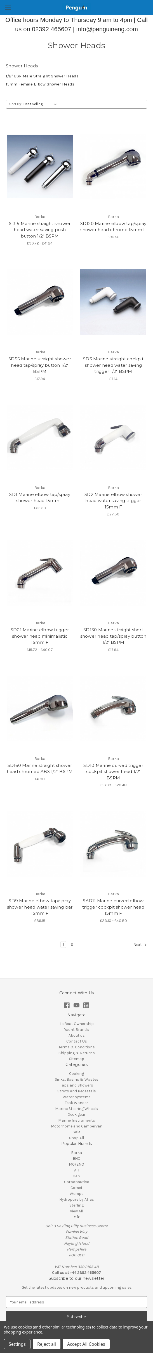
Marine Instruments (76, 1120)
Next (140, 945)
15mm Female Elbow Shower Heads (40, 84)
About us (77, 1035)
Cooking (76, 1073)
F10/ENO (76, 1164)
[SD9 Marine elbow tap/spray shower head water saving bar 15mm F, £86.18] (40, 844)
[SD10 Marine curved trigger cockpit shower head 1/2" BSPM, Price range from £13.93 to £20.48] (113, 708)
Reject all (46, 1344)
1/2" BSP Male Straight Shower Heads (42, 76)
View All (76, 1211)
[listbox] (41, 104)
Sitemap (76, 1058)
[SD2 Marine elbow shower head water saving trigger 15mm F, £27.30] (113, 437)
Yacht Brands (76, 1029)
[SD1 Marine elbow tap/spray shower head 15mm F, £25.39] (40, 437)
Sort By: (15, 104)
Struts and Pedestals (76, 1091)
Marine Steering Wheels (76, 1108)
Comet (76, 1187)
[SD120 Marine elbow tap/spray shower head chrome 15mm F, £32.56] (113, 166)
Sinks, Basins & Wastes (76, 1079)
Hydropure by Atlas (76, 1199)
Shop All (76, 1138)
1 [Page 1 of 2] (63, 944)
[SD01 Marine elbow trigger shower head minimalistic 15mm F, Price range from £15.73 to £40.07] (40, 573)
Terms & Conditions (76, 1047)
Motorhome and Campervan (76, 1126)
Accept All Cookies (86, 1344)
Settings (17, 1344)
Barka (76, 1152)
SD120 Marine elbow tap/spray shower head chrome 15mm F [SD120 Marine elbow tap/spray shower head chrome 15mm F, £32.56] (113, 227)
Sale (76, 1132)
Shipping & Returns (76, 1053)
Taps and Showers (76, 1085)
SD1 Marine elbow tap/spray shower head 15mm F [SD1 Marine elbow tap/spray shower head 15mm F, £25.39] (39, 497)
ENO (77, 1158)
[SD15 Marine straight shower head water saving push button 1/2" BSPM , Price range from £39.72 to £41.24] (40, 166)
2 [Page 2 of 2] (72, 944)
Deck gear (76, 1114)
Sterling (76, 1205)
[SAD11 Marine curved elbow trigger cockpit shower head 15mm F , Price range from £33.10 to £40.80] (113, 844)
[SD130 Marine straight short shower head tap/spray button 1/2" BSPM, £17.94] (113, 573)
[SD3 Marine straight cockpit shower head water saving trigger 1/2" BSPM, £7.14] (113, 302)
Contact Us (76, 1041)
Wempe (76, 1193)
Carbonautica (76, 1182)
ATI (76, 1170)
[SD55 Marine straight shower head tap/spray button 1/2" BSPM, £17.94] (40, 302)
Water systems (77, 1097)
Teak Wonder (76, 1102)
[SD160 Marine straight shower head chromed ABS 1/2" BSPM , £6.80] (40, 708)
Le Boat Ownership (77, 1023)
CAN (76, 1176)
